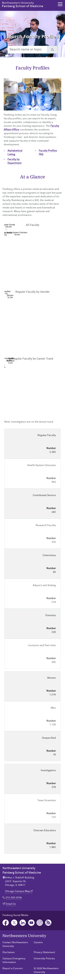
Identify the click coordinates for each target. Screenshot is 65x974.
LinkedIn (23, 923)
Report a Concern (12, 968)
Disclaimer (8, 952)
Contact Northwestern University (15, 944)
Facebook (5, 923)
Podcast (48, 923)
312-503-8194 (14, 897)
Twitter (14, 923)
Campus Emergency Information (13, 960)
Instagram (40, 923)
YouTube (31, 923)
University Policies (44, 958)
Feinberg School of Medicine (28, 5)
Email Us (11, 904)
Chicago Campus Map (17, 891)
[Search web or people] (27, 50)
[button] (60, 4)
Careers (38, 942)
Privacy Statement (44, 952)
